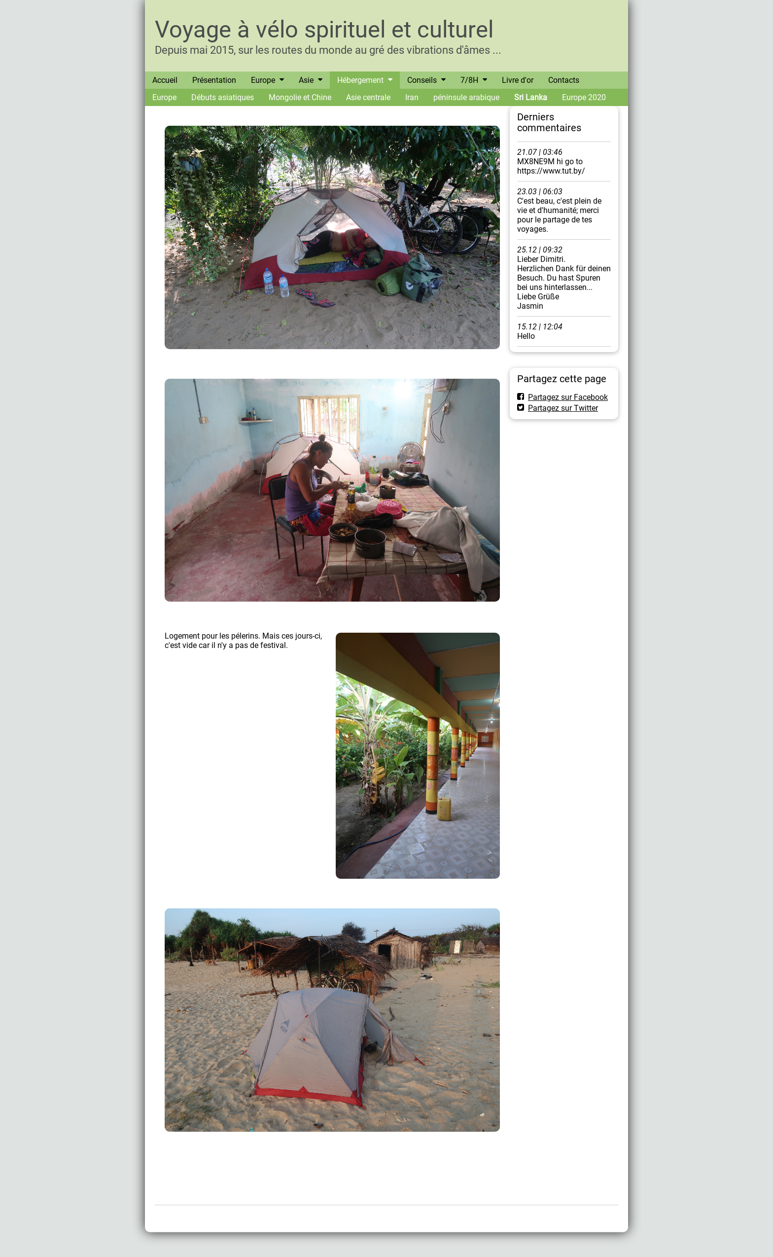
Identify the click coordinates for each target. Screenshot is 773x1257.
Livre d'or (517, 80)
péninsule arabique (466, 97)
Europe (263, 80)
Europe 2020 (584, 97)
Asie (306, 80)
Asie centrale (368, 97)
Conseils (422, 80)
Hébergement (360, 80)
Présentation (214, 80)
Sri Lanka (530, 97)
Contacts (563, 80)
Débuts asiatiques (222, 97)
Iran (412, 97)
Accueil (164, 80)
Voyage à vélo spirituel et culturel (324, 29)
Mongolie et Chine (300, 97)
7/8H (469, 80)
